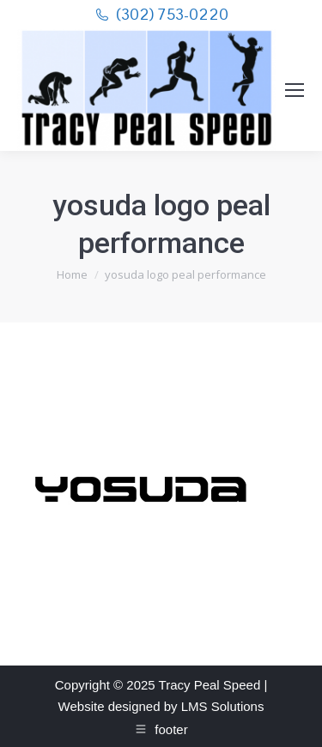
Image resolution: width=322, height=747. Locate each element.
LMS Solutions (222, 706)
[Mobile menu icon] (294, 90)
